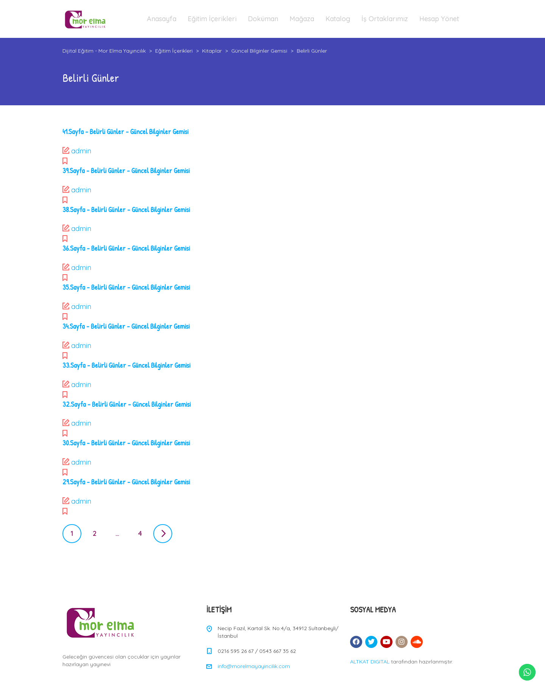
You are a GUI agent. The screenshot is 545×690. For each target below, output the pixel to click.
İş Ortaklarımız (384, 18)
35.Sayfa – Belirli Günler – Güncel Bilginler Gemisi (126, 287)
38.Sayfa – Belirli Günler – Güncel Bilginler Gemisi (126, 209)
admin (81, 151)
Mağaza (302, 18)
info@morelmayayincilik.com (254, 666)
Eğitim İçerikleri (212, 18)
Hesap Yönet (439, 18)
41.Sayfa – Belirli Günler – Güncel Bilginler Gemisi (125, 131)
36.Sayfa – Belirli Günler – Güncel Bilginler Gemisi (126, 248)
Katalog (337, 18)
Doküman (263, 18)
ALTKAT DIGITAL (369, 661)
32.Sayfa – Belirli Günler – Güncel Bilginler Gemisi (126, 404)
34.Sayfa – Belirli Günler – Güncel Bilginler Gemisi (126, 326)
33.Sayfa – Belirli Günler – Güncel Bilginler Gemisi (126, 365)
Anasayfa (161, 18)
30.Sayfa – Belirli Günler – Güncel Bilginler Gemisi (126, 443)
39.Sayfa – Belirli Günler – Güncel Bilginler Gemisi (126, 170)
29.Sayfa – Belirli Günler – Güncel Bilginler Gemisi (126, 482)
